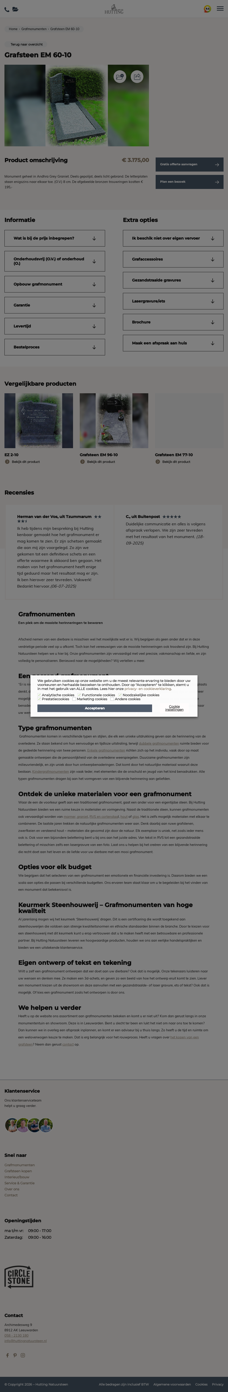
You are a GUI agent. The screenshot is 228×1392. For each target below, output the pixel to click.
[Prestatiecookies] (39, 699)
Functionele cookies (98, 695)
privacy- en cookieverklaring (147, 689)
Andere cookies (127, 699)
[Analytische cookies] (39, 695)
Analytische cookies (58, 695)
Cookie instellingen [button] (174, 708)
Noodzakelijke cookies (141, 695)
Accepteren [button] (95, 708)
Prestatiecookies (55, 699)
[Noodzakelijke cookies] (120, 695)
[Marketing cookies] (74, 699)
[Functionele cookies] (79, 695)
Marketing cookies (92, 699)
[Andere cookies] (112, 699)
